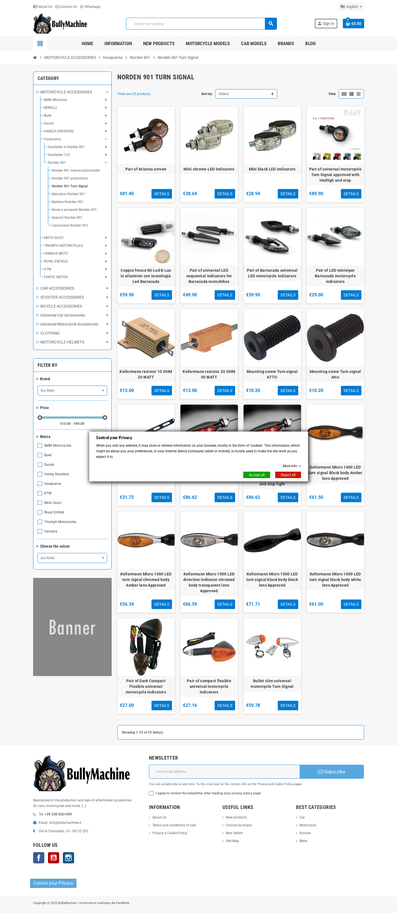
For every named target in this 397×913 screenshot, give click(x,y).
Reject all (288, 475)
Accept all (257, 475)
